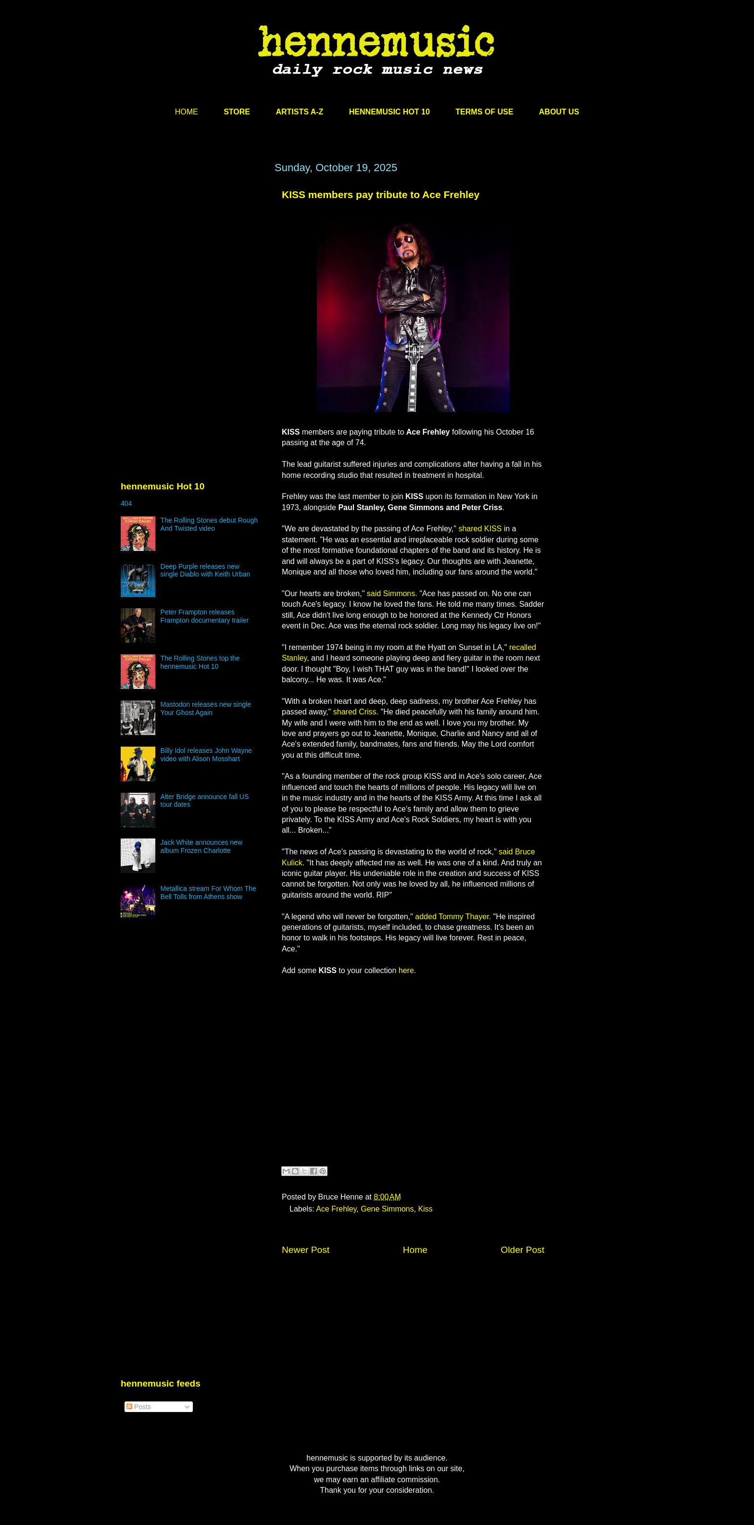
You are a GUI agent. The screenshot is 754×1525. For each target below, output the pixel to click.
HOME (186, 112)
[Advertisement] (193, 253)
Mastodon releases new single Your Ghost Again (206, 708)
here (406, 970)
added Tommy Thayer (452, 916)
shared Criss (355, 712)
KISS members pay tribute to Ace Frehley (380, 194)
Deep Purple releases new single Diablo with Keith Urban (206, 570)
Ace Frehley (336, 1209)
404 (126, 503)
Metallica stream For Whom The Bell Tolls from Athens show (208, 892)
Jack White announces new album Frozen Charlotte (201, 846)
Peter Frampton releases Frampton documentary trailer (205, 616)
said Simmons (391, 593)
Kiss (425, 1209)
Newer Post (305, 1250)
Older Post (522, 1250)
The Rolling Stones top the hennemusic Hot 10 (200, 662)
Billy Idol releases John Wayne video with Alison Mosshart (206, 754)
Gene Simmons (387, 1209)
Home (415, 1250)
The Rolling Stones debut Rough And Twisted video (209, 524)
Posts (138, 1407)
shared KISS (480, 529)
